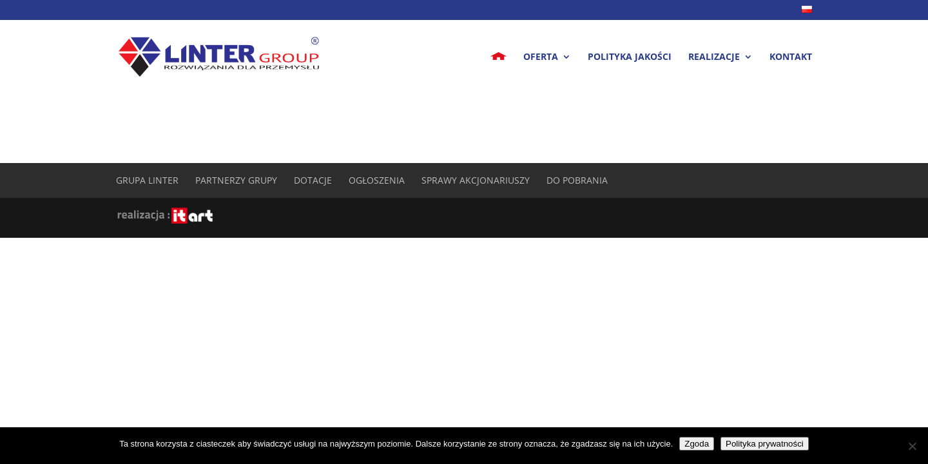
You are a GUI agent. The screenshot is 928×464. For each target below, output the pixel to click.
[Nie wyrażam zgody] (911, 446)
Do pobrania (577, 180)
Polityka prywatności (765, 444)
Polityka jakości (630, 57)
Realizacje (714, 57)
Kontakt (790, 57)
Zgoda (696, 444)
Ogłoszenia (377, 180)
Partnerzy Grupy (236, 180)
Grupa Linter (147, 180)
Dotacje (313, 180)
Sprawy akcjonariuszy (475, 180)
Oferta (540, 57)
